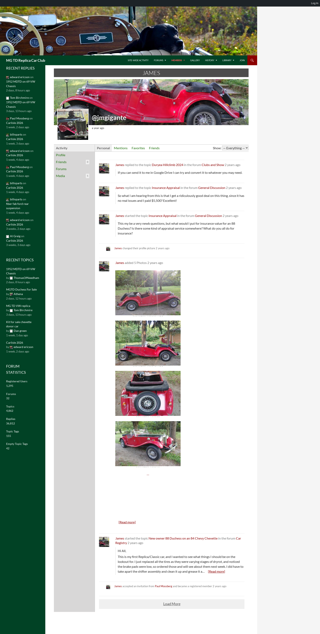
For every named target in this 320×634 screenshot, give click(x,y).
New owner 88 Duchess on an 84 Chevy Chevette (183, 538)
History (209, 60)
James (119, 165)
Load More (171, 604)
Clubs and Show (213, 165)
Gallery (195, 60)
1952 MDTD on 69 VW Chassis (20, 84)
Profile (60, 155)
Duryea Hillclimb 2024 (167, 165)
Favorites (138, 148)
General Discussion (211, 188)
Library (226, 60)
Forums (158, 60)
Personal (103, 148)
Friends (73, 162)
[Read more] (127, 522)
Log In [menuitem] (314, 3)
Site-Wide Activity (138, 60)
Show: (217, 148)
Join (242, 60)
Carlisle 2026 (14, 123)
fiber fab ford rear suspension (17, 206)
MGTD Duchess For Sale (21, 289)
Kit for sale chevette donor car (18, 324)
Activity (62, 148)
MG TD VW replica (18, 305)
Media (73, 175)
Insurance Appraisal (166, 188)
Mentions (121, 148)
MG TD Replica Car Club (25, 60)
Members (176, 60)
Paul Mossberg (163, 586)
